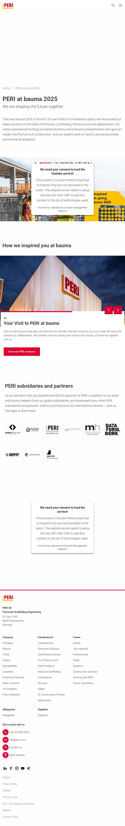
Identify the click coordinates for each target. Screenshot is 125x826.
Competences (45, 643)
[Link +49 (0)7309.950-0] (62, 732)
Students (78, 665)
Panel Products (46, 665)
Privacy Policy (10, 784)
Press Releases (11, 694)
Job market (80, 648)
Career (76, 643)
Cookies (7, 790)
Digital (41, 688)
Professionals (80, 654)
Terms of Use (10, 797)
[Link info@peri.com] (62, 740)
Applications (44, 700)
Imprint (6, 777)
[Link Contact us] (62, 747)
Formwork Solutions (48, 648)
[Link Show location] (62, 755)
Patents (7, 810)
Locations (8, 671)
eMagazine (8, 715)
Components (45, 677)
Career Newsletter (83, 683)
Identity (7, 648)
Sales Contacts (11, 683)
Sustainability (10, 665)
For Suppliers (10, 688)
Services (42, 683)
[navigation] (22, 351)
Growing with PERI (83, 677)
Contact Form (10, 816)
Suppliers (43, 715)
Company (8, 643)
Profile (6, 654)
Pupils (76, 660)
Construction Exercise (85, 671)
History (6, 660)
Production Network (13, 677)
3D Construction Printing (51, 694)
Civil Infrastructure (48, 660)
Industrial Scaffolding (49, 671)
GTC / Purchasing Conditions (18, 803)
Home (6, 88)
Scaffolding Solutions (49, 654)
